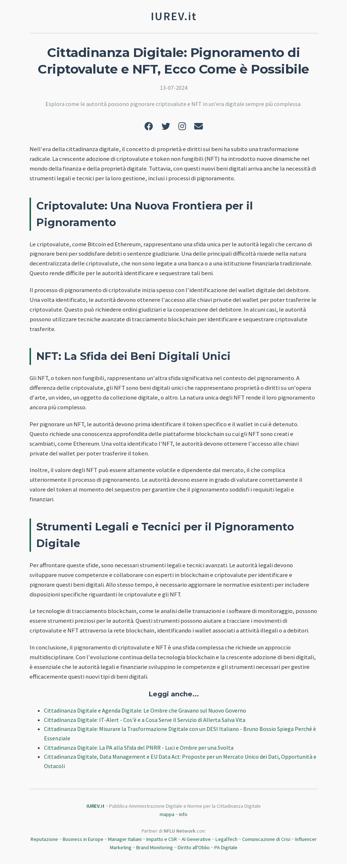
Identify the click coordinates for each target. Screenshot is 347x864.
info (183, 814)
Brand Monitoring (154, 847)
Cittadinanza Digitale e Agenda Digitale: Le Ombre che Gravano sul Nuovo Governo (145, 710)
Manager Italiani (125, 839)
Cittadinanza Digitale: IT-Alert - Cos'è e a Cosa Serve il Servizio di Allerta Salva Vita (144, 719)
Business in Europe (83, 839)
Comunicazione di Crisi (266, 839)
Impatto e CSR (161, 839)
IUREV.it (95, 806)
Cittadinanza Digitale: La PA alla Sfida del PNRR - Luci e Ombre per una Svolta (138, 747)
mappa (167, 814)
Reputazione (44, 839)
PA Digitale (225, 847)
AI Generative (196, 839)
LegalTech (226, 839)
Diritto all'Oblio (194, 847)
